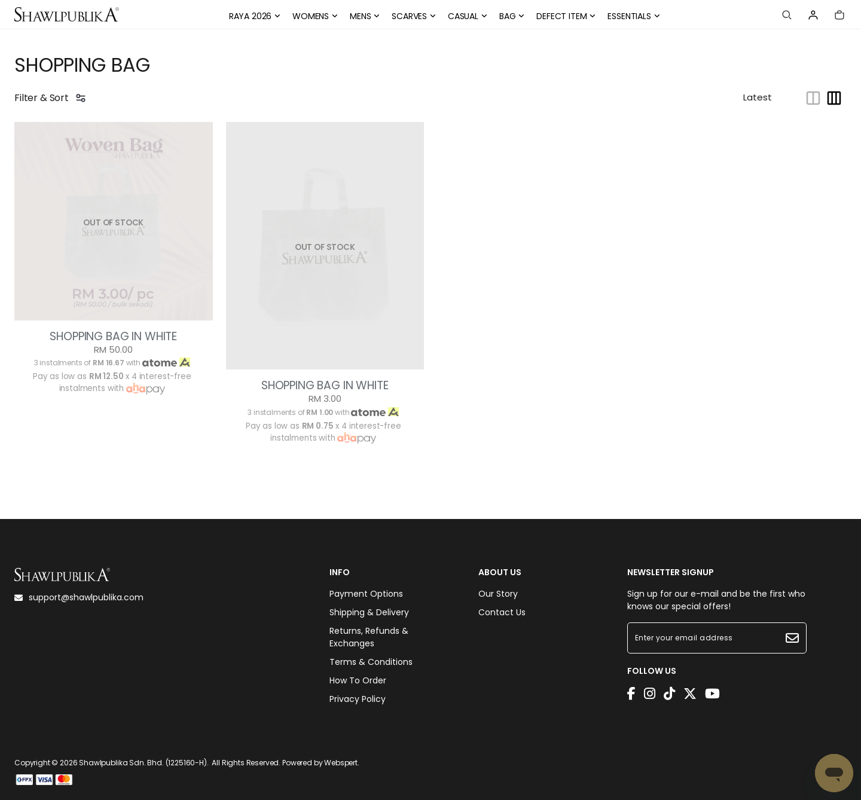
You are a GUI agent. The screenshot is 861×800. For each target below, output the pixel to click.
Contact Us (502, 612)
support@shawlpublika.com (79, 597)
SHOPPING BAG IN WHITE (113, 336)
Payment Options (366, 594)
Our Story (498, 594)
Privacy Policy (357, 699)
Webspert (341, 763)
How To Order (357, 680)
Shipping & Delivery (369, 612)
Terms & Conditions (371, 662)
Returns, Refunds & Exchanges (368, 637)
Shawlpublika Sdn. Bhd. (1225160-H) (143, 763)
